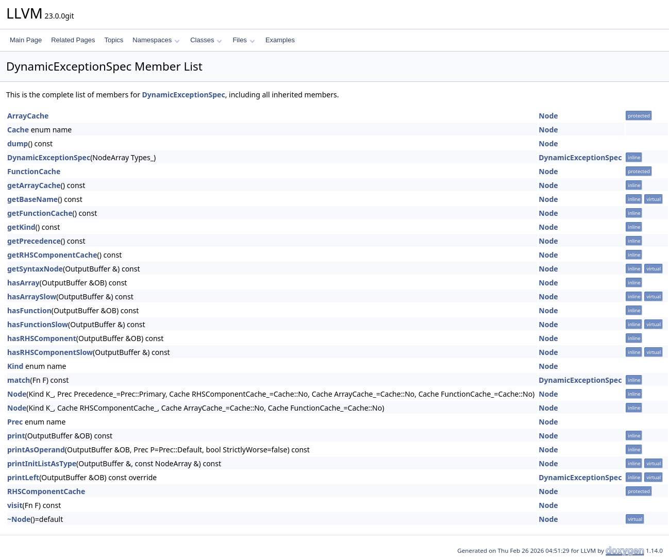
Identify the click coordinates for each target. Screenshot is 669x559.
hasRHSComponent (41, 338)
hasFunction (29, 310)
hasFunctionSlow (37, 324)
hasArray (23, 282)
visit (14, 505)
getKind (21, 227)
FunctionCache (33, 171)
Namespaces (155, 40)
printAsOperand (36, 449)
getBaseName (32, 199)
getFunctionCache (40, 213)
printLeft (23, 477)
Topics (113, 40)
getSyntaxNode (35, 269)
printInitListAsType (41, 463)
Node (548, 116)
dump (17, 143)
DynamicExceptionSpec (183, 94)
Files (243, 40)
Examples (280, 40)
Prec (15, 422)
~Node (18, 519)
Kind (15, 366)
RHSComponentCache (46, 491)
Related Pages (73, 40)
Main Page (26, 40)
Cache (18, 129)
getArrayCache (34, 185)
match (18, 380)
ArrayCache (27, 116)
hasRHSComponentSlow (50, 352)
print (16, 436)
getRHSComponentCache (52, 255)
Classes (206, 40)
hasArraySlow (31, 296)
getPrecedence (34, 241)
